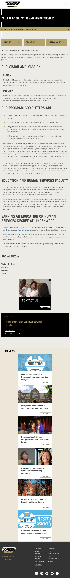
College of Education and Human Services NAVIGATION (18, 29)
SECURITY (50, 561)
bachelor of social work (39, 227)
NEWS (49, 551)
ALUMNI (37, 551)
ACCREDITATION (38, 548)
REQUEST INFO (39, 568)
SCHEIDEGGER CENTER (53, 558)
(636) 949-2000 (8, 559)
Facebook (4, 267)
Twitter (3, 274)
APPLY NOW (38, 564)
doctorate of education (21, 230)
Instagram (4, 270)
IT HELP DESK (51, 548)
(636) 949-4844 (10, 331)
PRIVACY (50, 556)
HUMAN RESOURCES (39, 561)
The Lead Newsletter (8, 264)
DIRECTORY (37, 558)
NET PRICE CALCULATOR (53, 553)
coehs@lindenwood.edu (13, 334)
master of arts (52, 227)
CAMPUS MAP (38, 556)
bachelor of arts (25, 227)
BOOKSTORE (37, 553)
